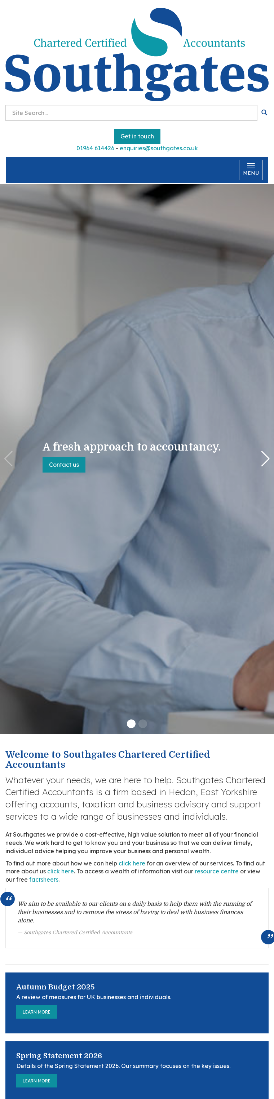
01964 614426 (95, 148)
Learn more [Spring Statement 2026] (36, 1081)
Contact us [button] (64, 464)
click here (132, 863)
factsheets (43, 879)
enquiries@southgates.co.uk (159, 148)
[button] (131, 723)
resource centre (217, 871)
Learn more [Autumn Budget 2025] (36, 1012)
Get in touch (137, 136)
